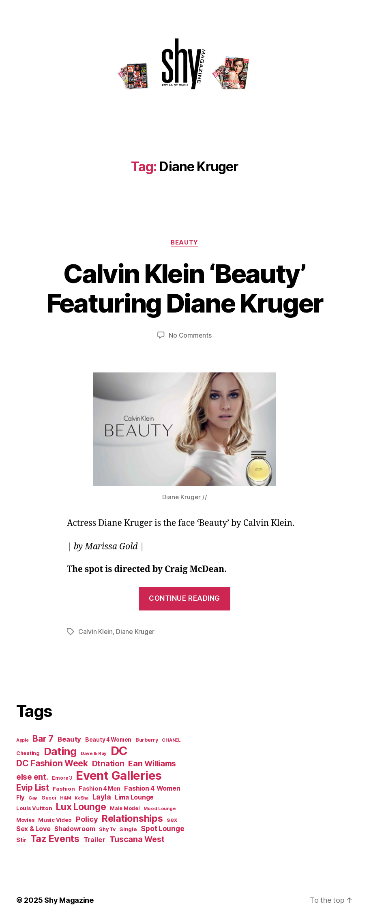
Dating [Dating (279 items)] (60, 751)
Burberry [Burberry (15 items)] (146, 740)
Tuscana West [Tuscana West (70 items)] (137, 839)
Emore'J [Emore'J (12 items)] (62, 778)
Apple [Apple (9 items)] (22, 740)
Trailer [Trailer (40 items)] (94, 840)
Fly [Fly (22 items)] (20, 797)
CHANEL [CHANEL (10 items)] (171, 740)
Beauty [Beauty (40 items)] (69, 739)
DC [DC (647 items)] (119, 751)
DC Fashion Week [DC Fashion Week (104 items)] (52, 763)
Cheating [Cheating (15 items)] (28, 753)
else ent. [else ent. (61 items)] (32, 777)
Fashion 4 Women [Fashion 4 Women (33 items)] (152, 788)
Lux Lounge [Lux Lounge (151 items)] (81, 806)
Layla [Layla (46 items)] (101, 797)
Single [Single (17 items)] (128, 829)
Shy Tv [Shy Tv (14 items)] (107, 829)
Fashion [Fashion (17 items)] (64, 788)
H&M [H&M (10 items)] (65, 798)
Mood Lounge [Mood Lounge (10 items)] (160, 808)
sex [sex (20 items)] (172, 819)
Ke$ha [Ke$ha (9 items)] (81, 798)
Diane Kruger (135, 631)
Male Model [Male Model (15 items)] (124, 808)
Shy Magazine (69, 900)
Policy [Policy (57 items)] (87, 819)
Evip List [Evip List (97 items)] (32, 788)
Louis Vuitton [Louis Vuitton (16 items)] (34, 808)
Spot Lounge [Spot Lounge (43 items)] (162, 828)
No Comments (190, 335)
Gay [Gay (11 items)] (32, 798)
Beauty (184, 242)
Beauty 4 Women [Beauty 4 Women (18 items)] (108, 739)
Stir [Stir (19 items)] (21, 840)
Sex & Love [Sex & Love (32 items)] (33, 829)
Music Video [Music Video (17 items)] (55, 820)
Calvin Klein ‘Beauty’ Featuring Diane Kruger (184, 288)
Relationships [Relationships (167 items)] (132, 818)
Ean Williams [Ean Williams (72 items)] (152, 763)
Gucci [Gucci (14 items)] (48, 798)
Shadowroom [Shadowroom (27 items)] (74, 829)
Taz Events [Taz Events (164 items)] (54, 838)
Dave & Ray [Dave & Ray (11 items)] (94, 753)
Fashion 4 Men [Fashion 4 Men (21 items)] (99, 788)
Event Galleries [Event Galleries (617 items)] (119, 775)
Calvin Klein (95, 631)
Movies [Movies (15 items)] (25, 820)
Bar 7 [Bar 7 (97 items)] (43, 739)
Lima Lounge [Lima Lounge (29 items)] (134, 797)
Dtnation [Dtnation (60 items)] (108, 763)
